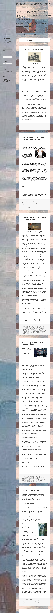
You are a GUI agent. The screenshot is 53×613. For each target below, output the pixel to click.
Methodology (32, 201)
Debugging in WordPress (16, 4)
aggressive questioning (25, 202)
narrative (31, 601)
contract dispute (29, 203)
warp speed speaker (31, 481)
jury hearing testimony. (42, 600)
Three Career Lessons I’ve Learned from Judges (33, 49)
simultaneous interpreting (33, 602)
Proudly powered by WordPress (27, 610)
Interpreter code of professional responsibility (29, 330)
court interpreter (29, 327)
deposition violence (25, 205)
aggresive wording (38, 476)
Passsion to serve (26, 127)
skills (38, 207)
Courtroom (45, 125)
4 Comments (24, 603)
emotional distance (43, 205)
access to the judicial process (39, 201)
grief (27, 600)
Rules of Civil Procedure (41, 127)
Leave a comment (34, 128)
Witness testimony (41, 602)
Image (24, 125)
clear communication (32, 202)
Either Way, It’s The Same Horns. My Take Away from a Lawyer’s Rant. (7, 80)
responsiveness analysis (36, 480)
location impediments (38, 331)
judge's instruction (41, 206)
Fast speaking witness (32, 478)
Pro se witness (35, 127)
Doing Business (34, 125)
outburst (23, 207)
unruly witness (39, 332)
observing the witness (40, 601)
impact (23, 206)
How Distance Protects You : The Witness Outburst (33, 138)
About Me (4, 48)
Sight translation (42, 480)
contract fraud (34, 203)
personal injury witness (28, 207)
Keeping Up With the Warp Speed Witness (33, 343)
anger (35, 599)
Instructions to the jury (39, 478)
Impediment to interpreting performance (28, 329)
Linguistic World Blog (7, 39)
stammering (26, 481)
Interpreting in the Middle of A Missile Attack (34, 218)
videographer (41, 207)
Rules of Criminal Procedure (26, 128)
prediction (27, 602)
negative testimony (40, 479)
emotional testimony (25, 478)
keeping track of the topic (26, 601)
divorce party (30, 205)
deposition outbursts (41, 204)
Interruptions (28, 479)
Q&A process (35, 207)
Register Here (5, 50)
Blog (4, 46)
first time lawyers (24, 126)
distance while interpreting (33, 328)
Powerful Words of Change (7, 69)
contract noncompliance (40, 203)
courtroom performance (34, 204)
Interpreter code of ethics (39, 329)
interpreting (39, 330)
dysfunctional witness (36, 205)
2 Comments (29, 333)
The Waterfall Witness (31, 490)
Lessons (40, 126)
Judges (38, 126)
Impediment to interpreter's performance (30, 206)
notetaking (35, 601)
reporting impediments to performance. (28, 332)
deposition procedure (25, 328)
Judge (28, 331)
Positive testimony (25, 480)
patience (31, 127)
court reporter (40, 125)
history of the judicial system (32, 126)
